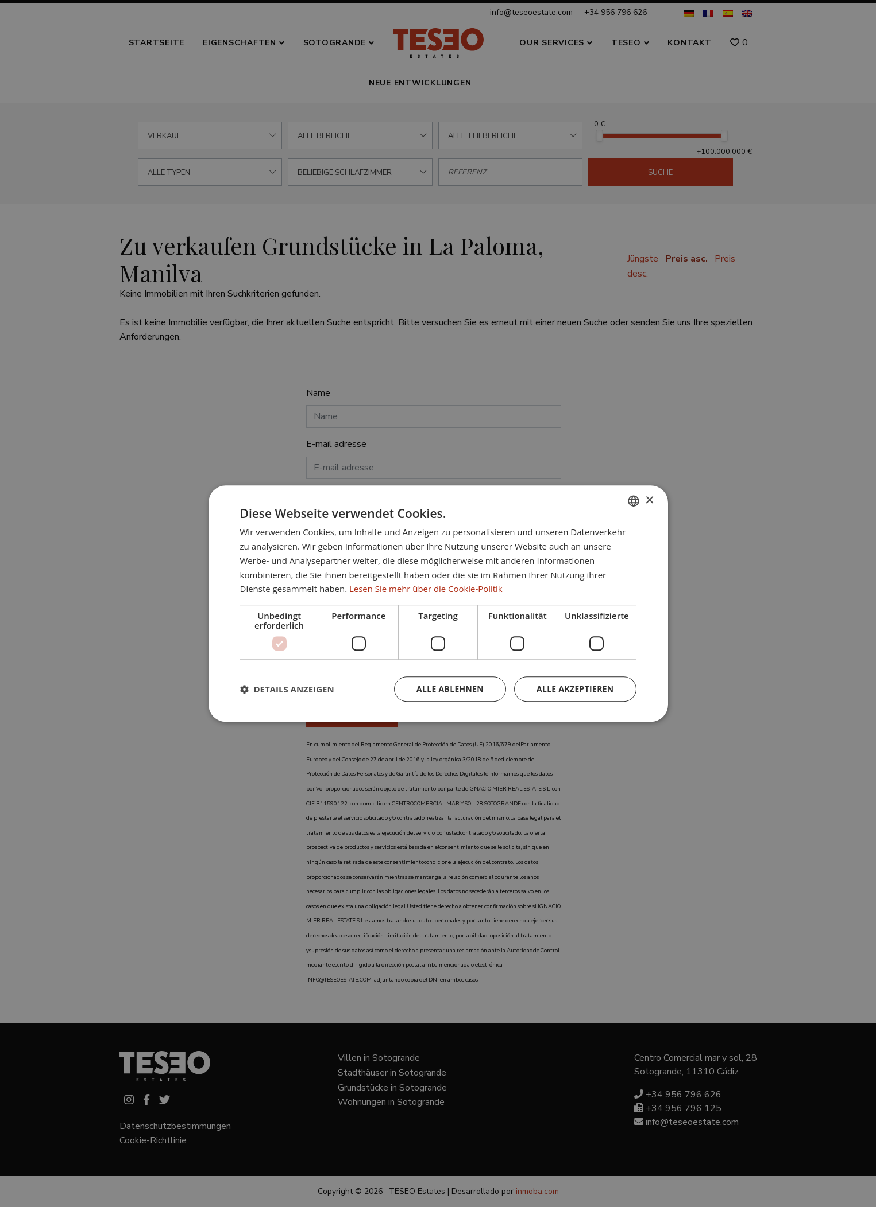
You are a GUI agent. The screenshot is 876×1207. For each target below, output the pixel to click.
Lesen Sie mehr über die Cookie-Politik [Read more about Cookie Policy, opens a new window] (426, 588)
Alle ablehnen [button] (449, 688)
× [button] (649, 500)
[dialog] (438, 603)
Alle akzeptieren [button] (574, 688)
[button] (287, 689)
